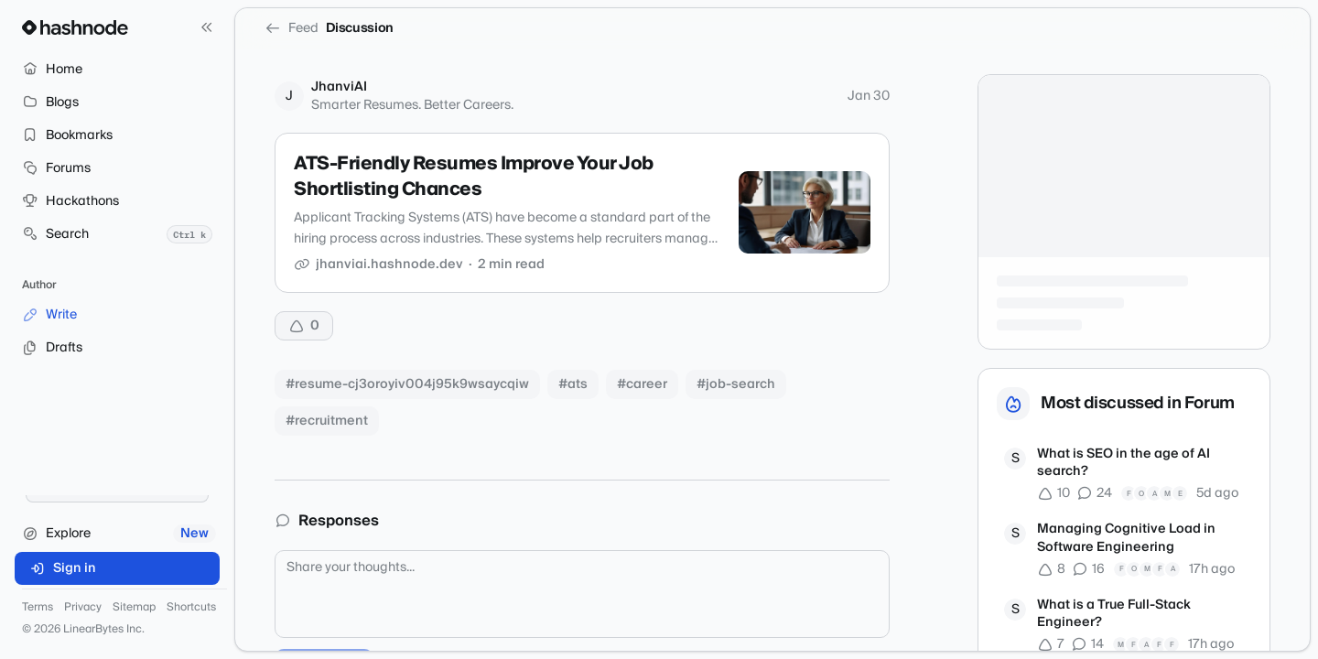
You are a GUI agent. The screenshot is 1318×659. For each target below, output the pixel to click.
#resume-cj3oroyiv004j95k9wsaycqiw (407, 384)
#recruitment (327, 421)
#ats (573, 384)
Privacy (83, 607)
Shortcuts (191, 607)
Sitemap (134, 607)
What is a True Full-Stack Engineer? (1114, 614)
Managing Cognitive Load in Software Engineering (1126, 538)
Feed (292, 28)
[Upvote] (304, 325)
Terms (37, 607)
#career (642, 384)
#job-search (736, 384)
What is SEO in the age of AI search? (1123, 463)
